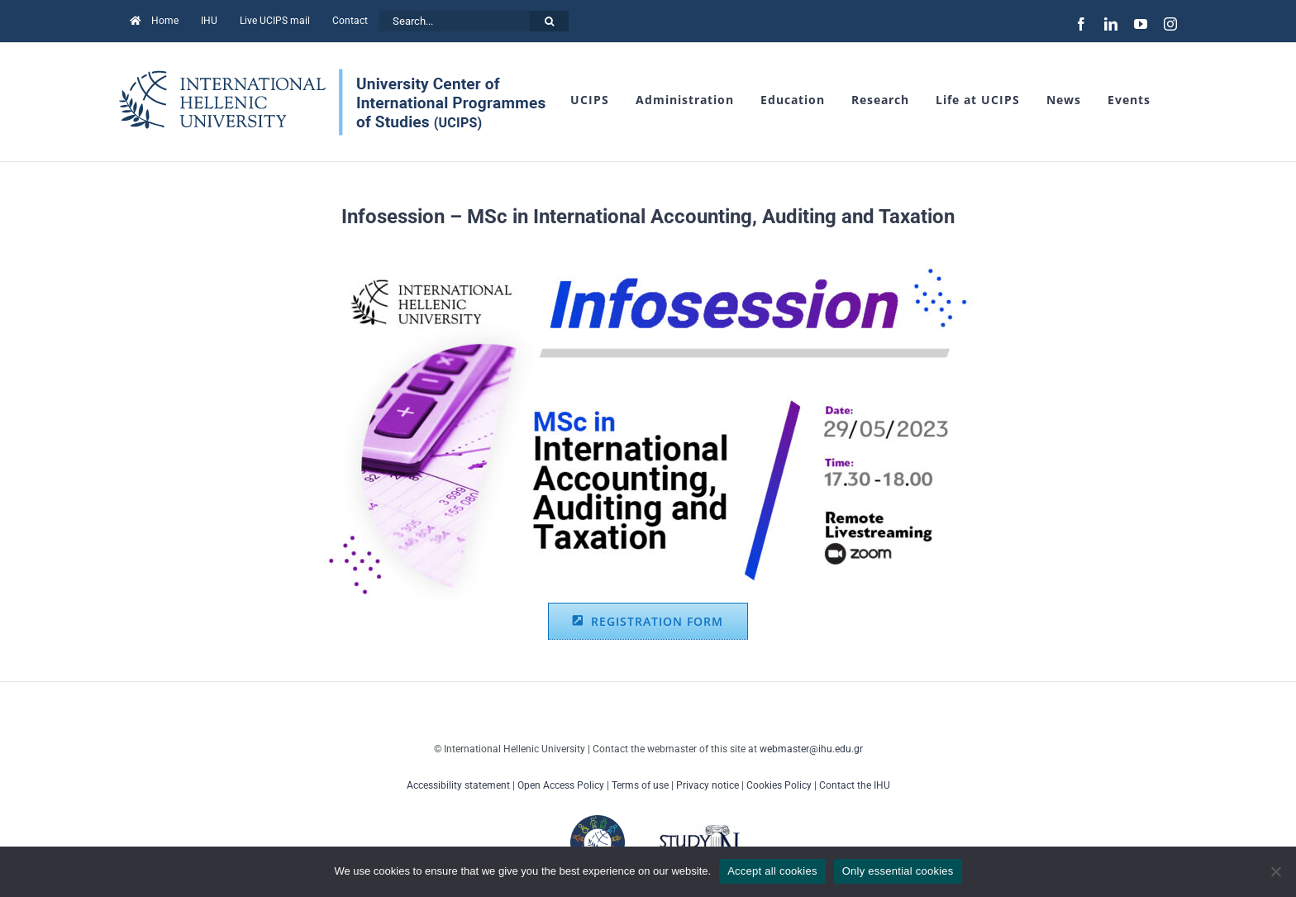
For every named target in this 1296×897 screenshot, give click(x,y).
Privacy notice (707, 785)
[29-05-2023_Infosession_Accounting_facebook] (648, 262)
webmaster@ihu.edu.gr (811, 749)
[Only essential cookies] (1275, 871)
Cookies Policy (779, 785)
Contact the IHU (854, 785)
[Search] (549, 21)
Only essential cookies (898, 871)
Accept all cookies (772, 871)
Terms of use (640, 785)
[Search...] (454, 21)
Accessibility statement (458, 785)
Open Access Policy (560, 785)
